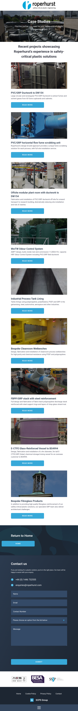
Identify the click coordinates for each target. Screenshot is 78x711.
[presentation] (27, 653)
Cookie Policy (30, 694)
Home (18, 543)
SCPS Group (42, 700)
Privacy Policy (45, 694)
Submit (39, 662)
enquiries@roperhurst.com (29, 585)
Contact (59, 694)
